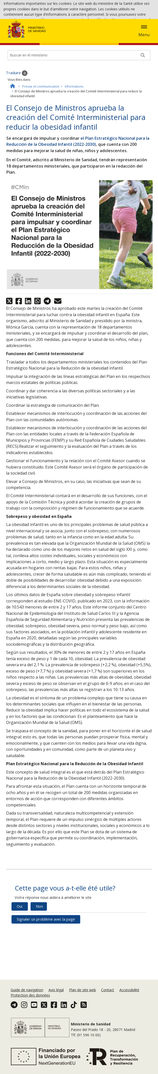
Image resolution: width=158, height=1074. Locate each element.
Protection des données (30, 998)
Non (39, 939)
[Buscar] (142, 88)
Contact (107, 992)
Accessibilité (129, 992)
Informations (74, 119)
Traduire (16, 106)
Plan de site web (82, 992)
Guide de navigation (27, 992)
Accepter (50, 33)
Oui (19, 939)
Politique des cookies (21, 33)
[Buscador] (79, 88)
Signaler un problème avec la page (46, 952)
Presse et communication (40, 119)
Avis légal (56, 992)
